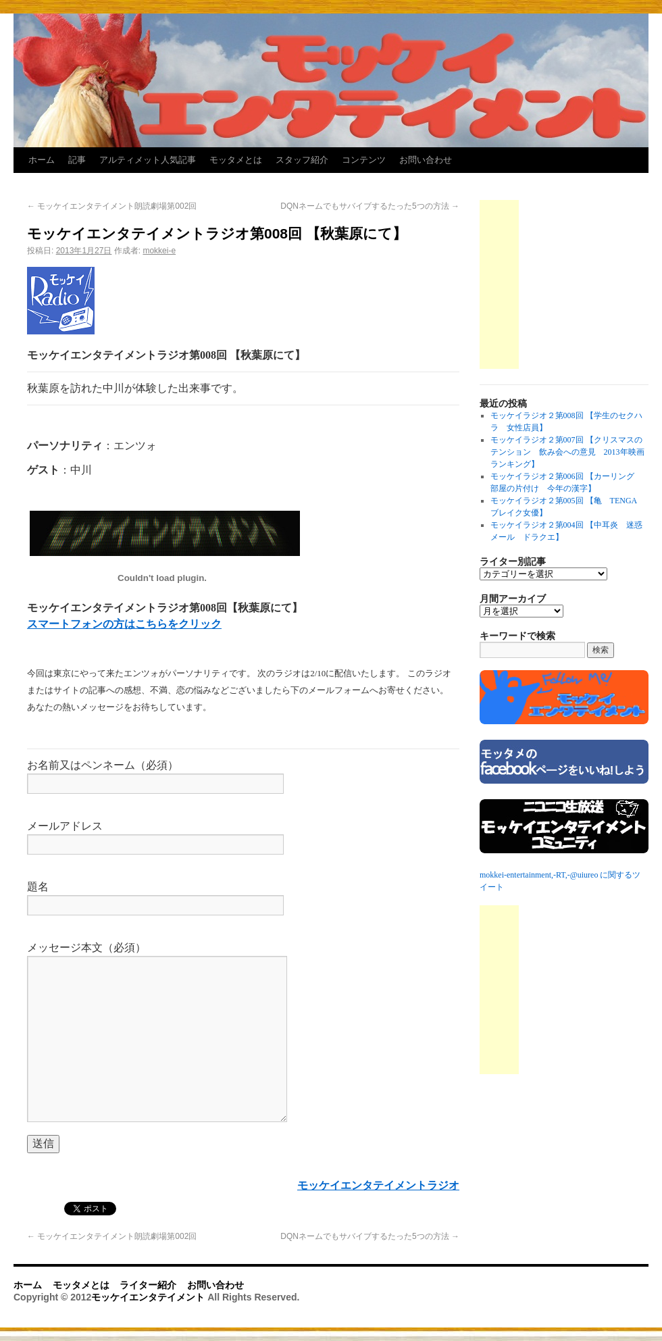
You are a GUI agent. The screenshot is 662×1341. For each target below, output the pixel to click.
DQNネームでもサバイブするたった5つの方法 (369, 206)
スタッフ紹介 (302, 160)
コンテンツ (364, 160)
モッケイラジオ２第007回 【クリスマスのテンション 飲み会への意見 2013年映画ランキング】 (567, 452)
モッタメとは (235, 160)
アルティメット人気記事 (147, 160)
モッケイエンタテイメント (149, 1297)
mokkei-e (159, 250)
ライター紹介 (148, 1285)
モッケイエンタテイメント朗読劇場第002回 (112, 206)
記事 (77, 160)
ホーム (41, 160)
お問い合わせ (425, 160)
